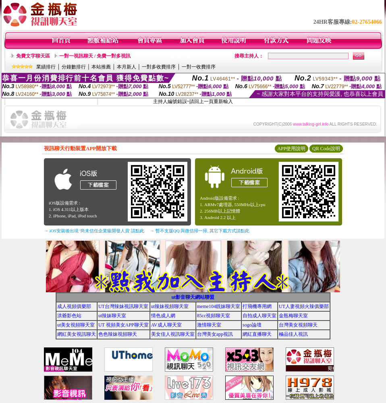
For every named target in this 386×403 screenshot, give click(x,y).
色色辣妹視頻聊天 (117, 334)
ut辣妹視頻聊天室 (170, 306)
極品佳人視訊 (293, 334)
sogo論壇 (252, 325)
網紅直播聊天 (257, 334)
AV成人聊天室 (166, 325)
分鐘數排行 (74, 67)
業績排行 (46, 67)
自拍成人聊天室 (259, 315)
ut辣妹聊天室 (112, 315)
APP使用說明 (291, 148)
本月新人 (126, 67)
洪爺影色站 (69, 315)
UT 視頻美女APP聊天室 (123, 325)
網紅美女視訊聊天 (76, 334)
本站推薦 (101, 67)
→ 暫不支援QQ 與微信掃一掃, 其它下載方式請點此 (199, 230)
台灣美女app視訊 (215, 334)
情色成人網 (163, 315)
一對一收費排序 (199, 67)
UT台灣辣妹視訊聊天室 (123, 306)
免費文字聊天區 (33, 56)
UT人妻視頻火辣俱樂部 (304, 306)
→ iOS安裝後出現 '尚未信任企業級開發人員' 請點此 (94, 230)
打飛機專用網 (257, 306)
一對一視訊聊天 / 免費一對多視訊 (95, 56)
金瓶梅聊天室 (293, 315)
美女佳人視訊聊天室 (173, 334)
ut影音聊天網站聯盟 (193, 297)
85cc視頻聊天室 (213, 315)
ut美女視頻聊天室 (76, 325)
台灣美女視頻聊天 (298, 325)
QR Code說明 (326, 148)
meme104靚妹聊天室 (218, 306)
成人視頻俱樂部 (74, 306)
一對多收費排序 (159, 67)
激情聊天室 (209, 325)
